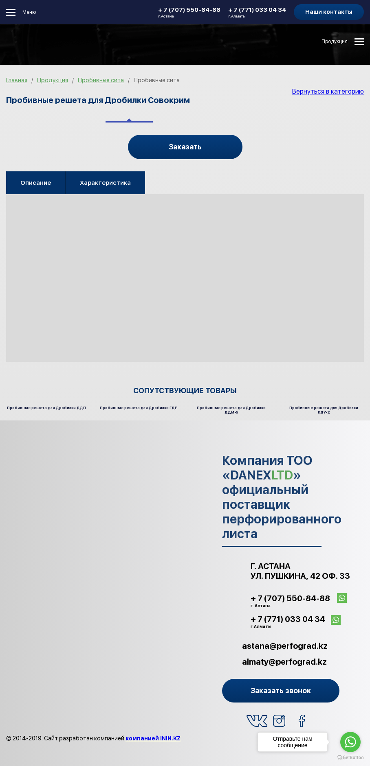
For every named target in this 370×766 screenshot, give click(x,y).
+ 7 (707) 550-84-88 (189, 12)
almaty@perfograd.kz (284, 662)
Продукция (335, 41)
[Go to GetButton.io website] (350, 757)
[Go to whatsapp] (350, 742)
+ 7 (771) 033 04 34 (257, 12)
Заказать (185, 146)
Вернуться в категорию (328, 91)
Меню (29, 12)
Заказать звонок (281, 690)
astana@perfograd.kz (285, 646)
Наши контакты (328, 12)
